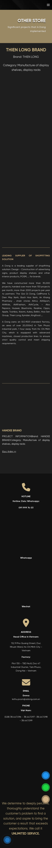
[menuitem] (30, 5)
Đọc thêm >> (9, 452)
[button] (48, 4)
